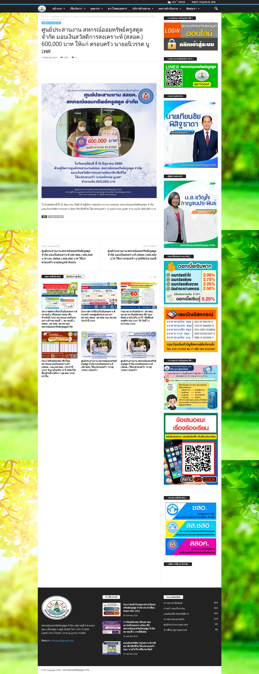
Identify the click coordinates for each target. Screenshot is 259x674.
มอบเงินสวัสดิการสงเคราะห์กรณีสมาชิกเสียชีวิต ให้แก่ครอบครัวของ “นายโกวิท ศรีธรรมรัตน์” (139, 646)
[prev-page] (150, 277)
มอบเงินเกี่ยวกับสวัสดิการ (176, 614)
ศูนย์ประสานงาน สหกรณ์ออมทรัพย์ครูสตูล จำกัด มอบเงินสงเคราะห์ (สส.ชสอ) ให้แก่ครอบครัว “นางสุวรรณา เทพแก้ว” (99, 365)
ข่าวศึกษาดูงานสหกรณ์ (175, 630)
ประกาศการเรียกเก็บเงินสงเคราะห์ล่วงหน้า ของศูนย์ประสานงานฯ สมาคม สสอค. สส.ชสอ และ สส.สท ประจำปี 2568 (98, 316)
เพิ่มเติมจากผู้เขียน (74, 276)
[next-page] (155, 277)
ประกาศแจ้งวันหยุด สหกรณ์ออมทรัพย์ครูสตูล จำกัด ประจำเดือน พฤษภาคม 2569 (139, 608)
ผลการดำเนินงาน (170, 9)
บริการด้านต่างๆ (143, 9)
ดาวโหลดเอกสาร (117, 8)
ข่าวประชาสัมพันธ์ (173, 603)
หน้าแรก (59, 9)
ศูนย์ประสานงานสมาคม (60, 16)
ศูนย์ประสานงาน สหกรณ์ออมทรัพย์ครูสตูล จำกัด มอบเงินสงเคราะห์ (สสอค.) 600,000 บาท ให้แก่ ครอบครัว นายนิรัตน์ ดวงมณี (132, 254)
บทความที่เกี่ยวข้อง (52, 276)
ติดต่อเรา (193, 9)
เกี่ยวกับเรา (77, 9)
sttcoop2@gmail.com (63, 640)
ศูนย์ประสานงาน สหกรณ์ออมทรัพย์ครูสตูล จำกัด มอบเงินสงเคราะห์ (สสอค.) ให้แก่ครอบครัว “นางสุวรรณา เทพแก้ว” (138, 365)
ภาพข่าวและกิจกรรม (174, 608)
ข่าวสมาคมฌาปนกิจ (174, 619)
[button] (216, 9)
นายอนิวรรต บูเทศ (55, 217)
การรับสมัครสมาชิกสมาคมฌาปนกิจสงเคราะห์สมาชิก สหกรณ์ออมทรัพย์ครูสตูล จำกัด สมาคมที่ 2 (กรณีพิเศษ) (139, 626)
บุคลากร (96, 9)
